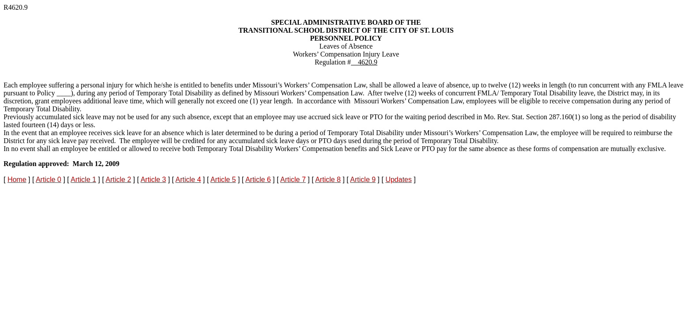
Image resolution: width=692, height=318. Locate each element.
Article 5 (223, 179)
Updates (398, 179)
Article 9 (363, 179)
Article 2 (118, 179)
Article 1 (83, 179)
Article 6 (258, 179)
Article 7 (293, 179)
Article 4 (188, 179)
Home (17, 179)
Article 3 (153, 179)
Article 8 (328, 179)
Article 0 (48, 179)
